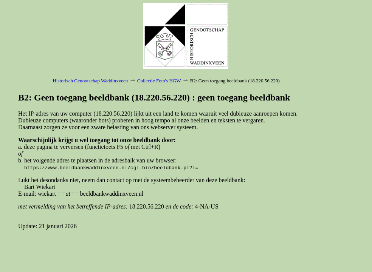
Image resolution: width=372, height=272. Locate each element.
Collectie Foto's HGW (159, 80)
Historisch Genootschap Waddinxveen (90, 80)
